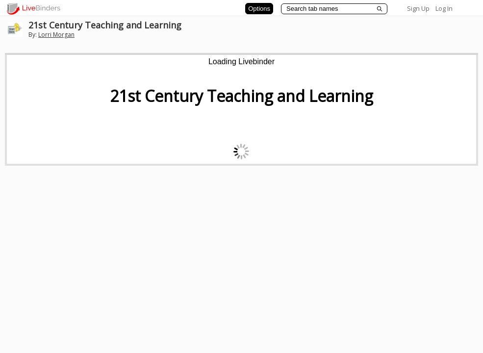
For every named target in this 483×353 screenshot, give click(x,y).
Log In (444, 8)
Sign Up (418, 8)
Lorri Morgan (56, 34)
